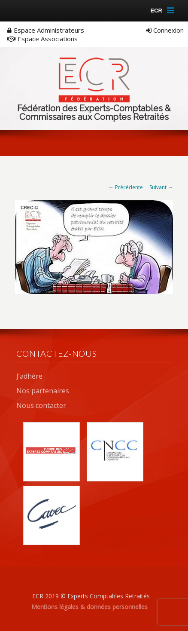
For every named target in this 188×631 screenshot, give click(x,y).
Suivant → (161, 187)
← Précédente (126, 187)
